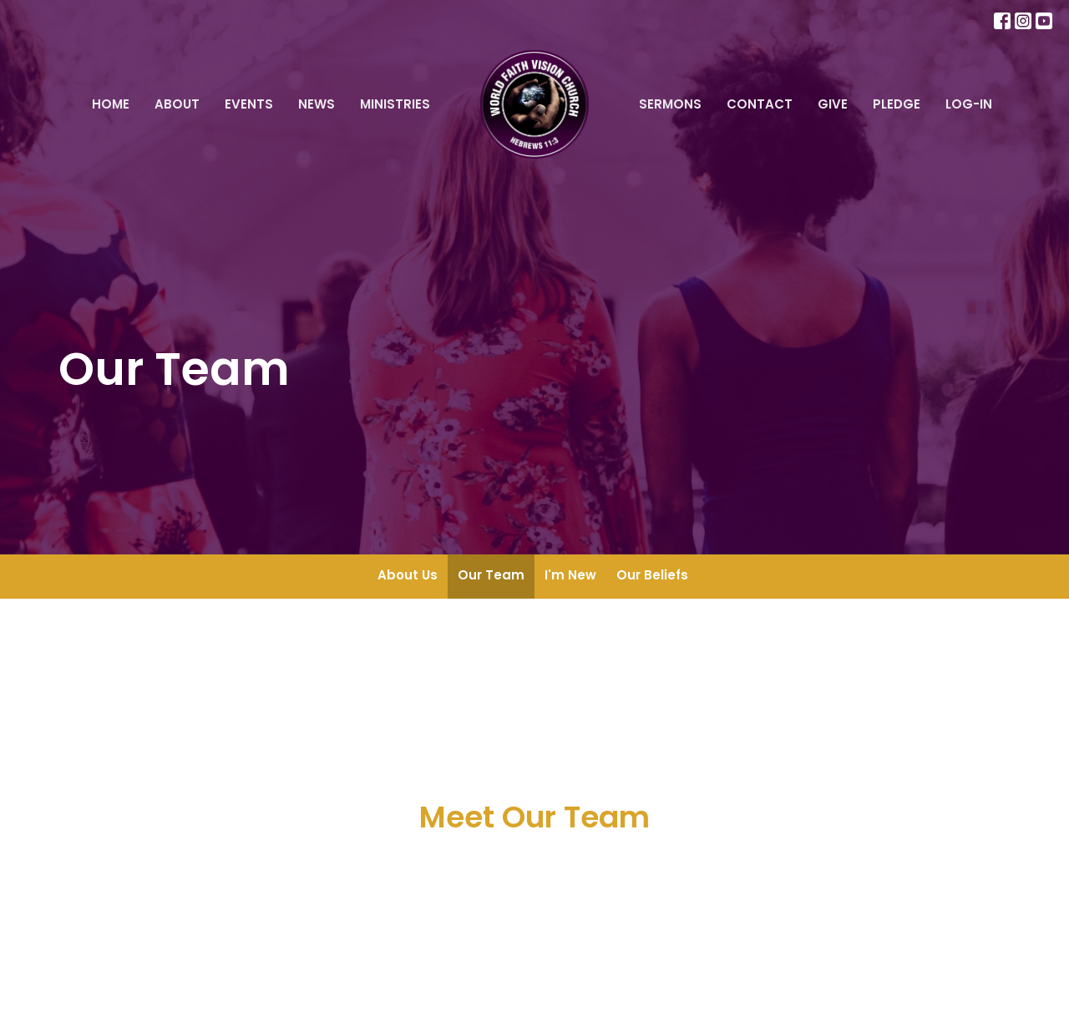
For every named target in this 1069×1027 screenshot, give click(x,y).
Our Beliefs (652, 575)
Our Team (491, 575)
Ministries (395, 104)
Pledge (896, 104)
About (177, 104)
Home (110, 104)
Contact (760, 104)
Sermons (670, 104)
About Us (407, 575)
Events (249, 104)
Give (833, 104)
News (316, 104)
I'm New (570, 575)
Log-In (968, 104)
